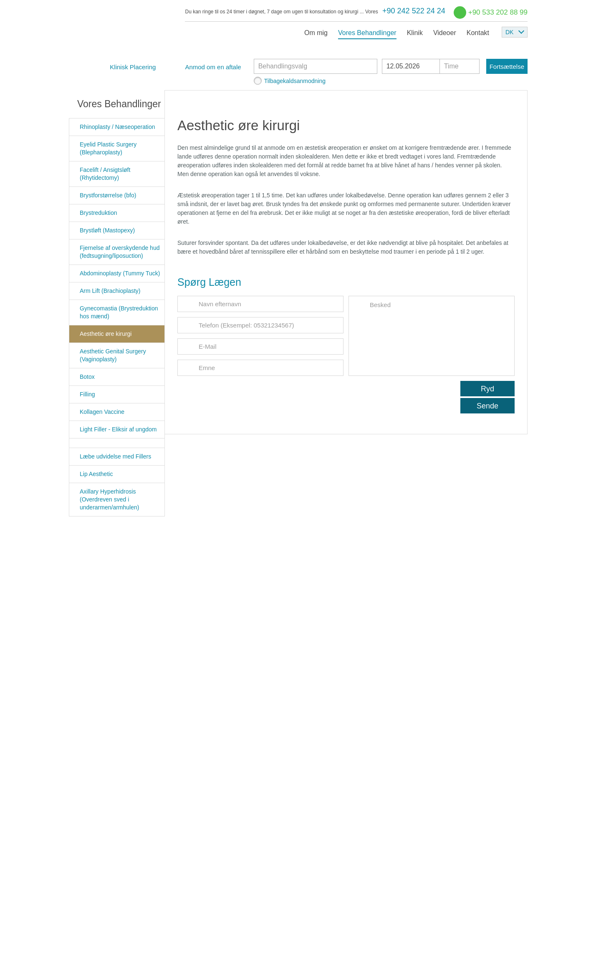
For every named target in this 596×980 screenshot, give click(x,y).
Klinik (415, 32)
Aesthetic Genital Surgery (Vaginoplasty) (113, 355)
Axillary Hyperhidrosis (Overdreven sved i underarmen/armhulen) (109, 499)
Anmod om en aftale (213, 67)
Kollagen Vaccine (102, 411)
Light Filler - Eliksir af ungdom (118, 429)
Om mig (316, 32)
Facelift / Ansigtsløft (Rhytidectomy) (105, 173)
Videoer (444, 32)
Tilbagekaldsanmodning (295, 81)
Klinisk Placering (133, 67)
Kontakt (478, 32)
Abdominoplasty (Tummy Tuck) (120, 273)
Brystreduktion (98, 212)
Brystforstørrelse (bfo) (108, 195)
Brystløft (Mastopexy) (107, 230)
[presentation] (240, 397)
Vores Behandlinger (367, 32)
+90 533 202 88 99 (498, 12)
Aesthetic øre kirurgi (105, 333)
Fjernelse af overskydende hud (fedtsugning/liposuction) (119, 251)
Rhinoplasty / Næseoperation (117, 126)
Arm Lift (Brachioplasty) (110, 290)
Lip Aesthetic (96, 474)
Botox (87, 376)
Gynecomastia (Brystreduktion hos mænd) (119, 312)
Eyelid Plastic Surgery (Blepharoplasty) (108, 148)
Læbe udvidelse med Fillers (115, 456)
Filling (87, 394)
